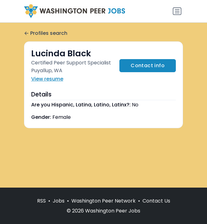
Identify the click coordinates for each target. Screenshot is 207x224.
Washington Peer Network (103, 200)
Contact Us (156, 200)
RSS (41, 200)
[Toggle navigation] (177, 11)
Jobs (59, 200)
